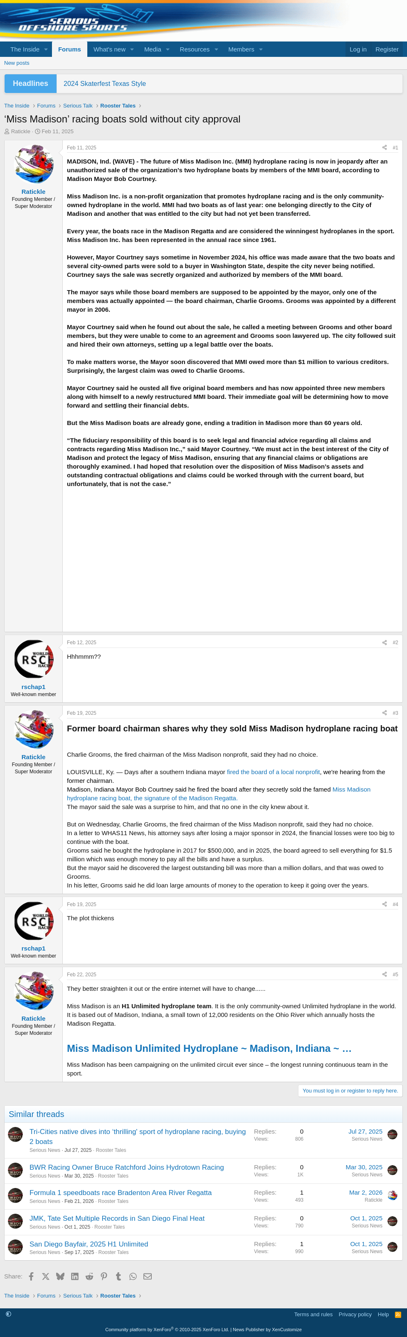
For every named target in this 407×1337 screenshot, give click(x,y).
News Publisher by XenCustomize (267, 1329)
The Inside (24, 49)
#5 (395, 975)
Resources (195, 49)
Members (241, 49)
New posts (17, 63)
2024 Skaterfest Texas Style (105, 83)
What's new (110, 49)
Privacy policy (355, 1314)
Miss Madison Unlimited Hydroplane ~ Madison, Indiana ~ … (209, 1048)
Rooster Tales (111, 1150)
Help (383, 1314)
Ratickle (20, 131)
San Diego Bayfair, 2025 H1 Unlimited (89, 1244)
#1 (395, 148)
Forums (69, 49)
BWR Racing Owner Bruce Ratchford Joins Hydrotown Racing (127, 1167)
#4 (395, 904)
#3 (395, 713)
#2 (395, 642)
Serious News (45, 1150)
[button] (46, 49)
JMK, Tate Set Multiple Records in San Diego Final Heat (117, 1218)
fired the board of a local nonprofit (273, 771)
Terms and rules (313, 1314)
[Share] (384, 148)
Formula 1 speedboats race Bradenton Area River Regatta (121, 1193)
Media (152, 49)
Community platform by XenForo (167, 1329)
